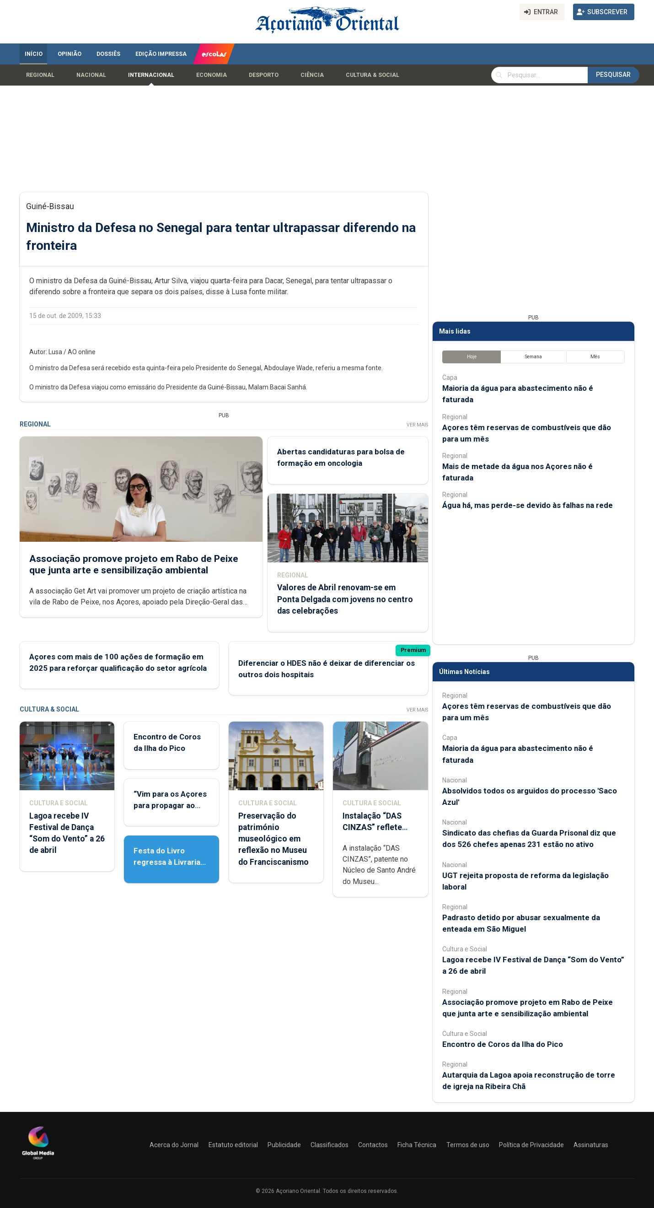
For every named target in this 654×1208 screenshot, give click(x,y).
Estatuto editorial (233, 1145)
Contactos (373, 1145)
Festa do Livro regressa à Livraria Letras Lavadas (167, 862)
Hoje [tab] (472, 357)
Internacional (151, 75)
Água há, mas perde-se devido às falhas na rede (527, 505)
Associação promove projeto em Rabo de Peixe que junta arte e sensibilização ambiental (133, 564)
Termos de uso (467, 1145)
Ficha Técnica (416, 1145)
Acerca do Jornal (174, 1145)
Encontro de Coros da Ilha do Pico (502, 1044)
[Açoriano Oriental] (38, 1160)
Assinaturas (591, 1145)
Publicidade (284, 1145)
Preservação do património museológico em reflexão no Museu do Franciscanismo (273, 839)
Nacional (91, 75)
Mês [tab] (595, 357)
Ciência (312, 75)
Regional (40, 75)
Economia (211, 75)
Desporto (264, 75)
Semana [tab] (533, 357)
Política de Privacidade (531, 1145)
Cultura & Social (372, 75)
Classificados (329, 1145)
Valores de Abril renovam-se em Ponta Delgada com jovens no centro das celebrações (345, 599)
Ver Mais (417, 425)
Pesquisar (613, 74)
